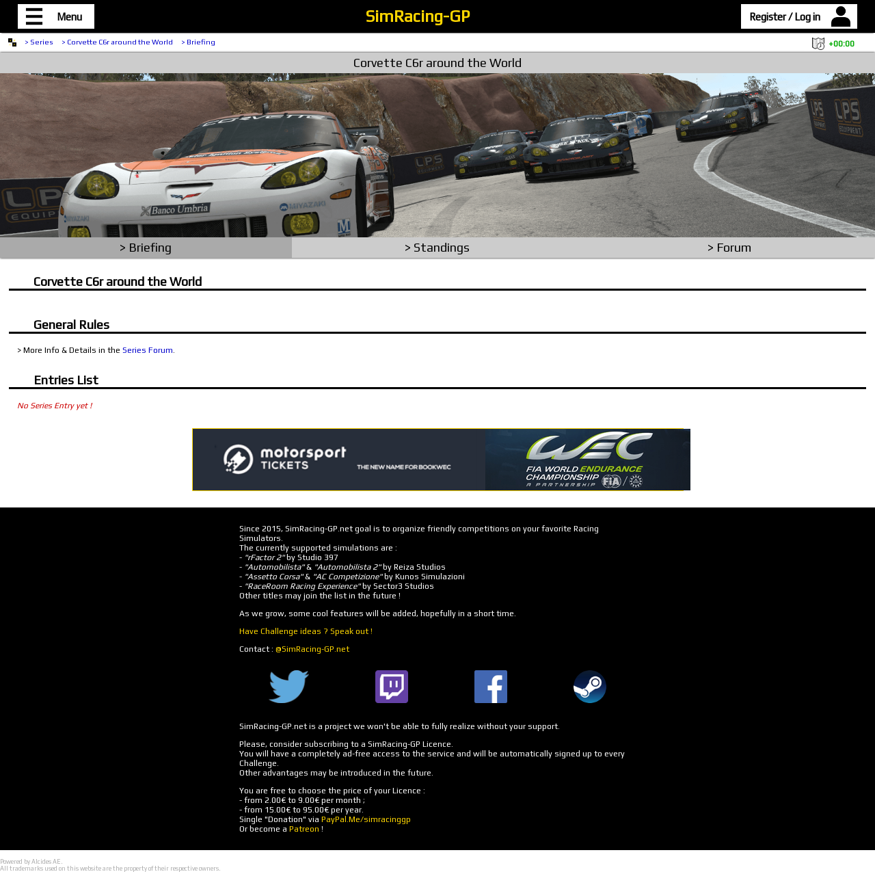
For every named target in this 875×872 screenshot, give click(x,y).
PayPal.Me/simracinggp (366, 819)
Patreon (304, 829)
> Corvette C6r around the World (117, 42)
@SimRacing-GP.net (312, 649)
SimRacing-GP (418, 16)
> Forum (729, 247)
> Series (39, 42)
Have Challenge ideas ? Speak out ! (306, 631)
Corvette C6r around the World (437, 62)
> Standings (437, 247)
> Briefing (198, 42)
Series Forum (147, 350)
